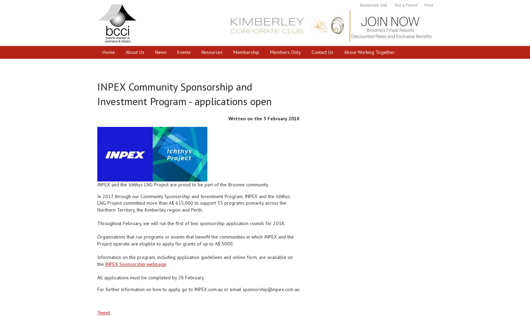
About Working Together (369, 52)
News (161, 52)
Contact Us (322, 52)
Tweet (103, 312)
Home (108, 52)
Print (428, 5)
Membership (246, 52)
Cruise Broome (117, 65)
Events (184, 52)
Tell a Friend (405, 5)
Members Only (285, 52)
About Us (135, 52)
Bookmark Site (373, 5)
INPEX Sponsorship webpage (135, 264)
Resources (212, 52)
